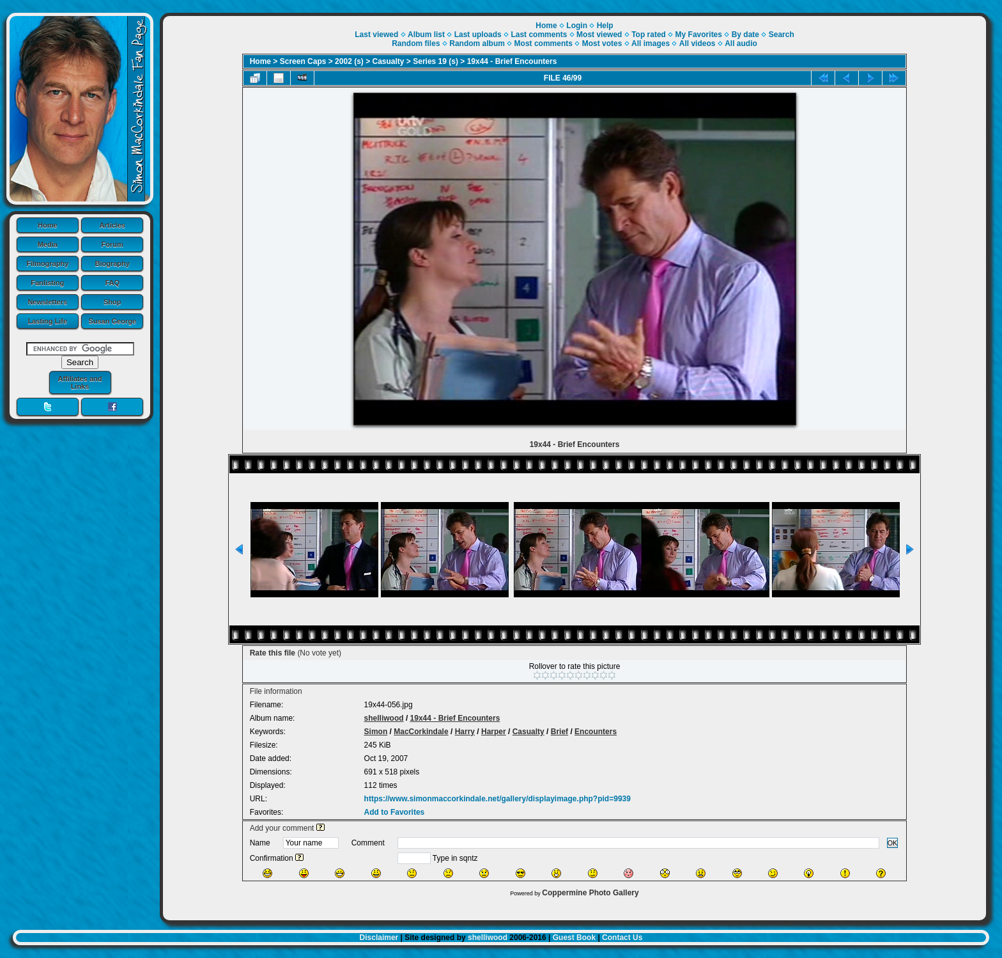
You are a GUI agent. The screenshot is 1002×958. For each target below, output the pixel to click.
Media (48, 244)
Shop (112, 302)
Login (576, 25)
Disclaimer (379, 937)
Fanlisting (47, 283)
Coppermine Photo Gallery (590, 892)
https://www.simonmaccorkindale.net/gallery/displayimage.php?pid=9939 (497, 798)
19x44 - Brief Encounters (512, 61)
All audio (741, 43)
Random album (477, 43)
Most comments (543, 43)
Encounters (595, 731)
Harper (493, 731)
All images (650, 43)
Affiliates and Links (80, 382)
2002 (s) (349, 61)
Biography (112, 263)
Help (605, 25)
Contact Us (622, 937)
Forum (112, 244)
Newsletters (47, 302)
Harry (465, 731)
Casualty (389, 61)
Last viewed (376, 34)
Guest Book (574, 937)
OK (893, 843)
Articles (112, 225)
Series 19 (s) (435, 61)
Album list (426, 34)
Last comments (539, 34)
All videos (697, 43)
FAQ (112, 283)
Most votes (602, 43)
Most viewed (599, 34)
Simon (376, 731)
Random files (416, 43)
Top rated (648, 34)
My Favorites (698, 34)
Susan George (112, 321)
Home (48, 225)
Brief (559, 731)
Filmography (47, 263)
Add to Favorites (394, 812)
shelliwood (384, 718)
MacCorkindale (421, 731)
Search (781, 34)
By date (745, 34)
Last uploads (478, 34)
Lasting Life (47, 321)
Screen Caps (303, 61)
